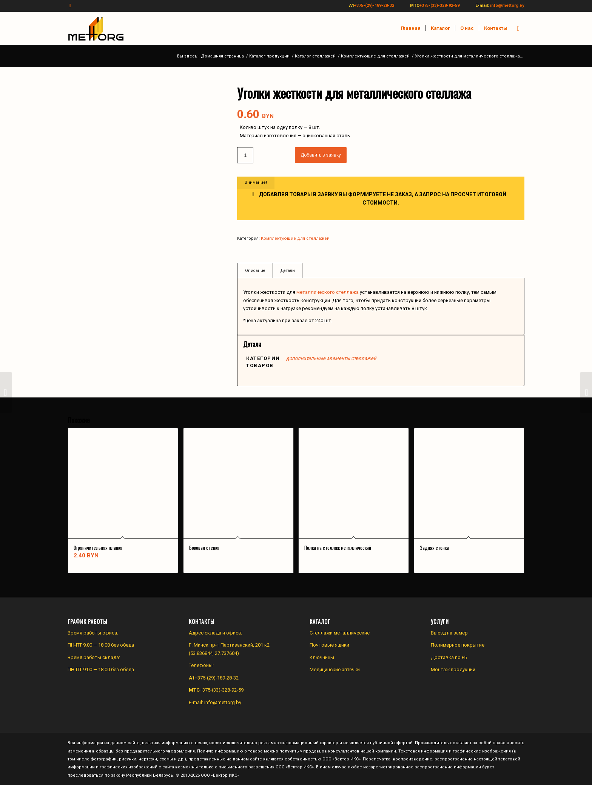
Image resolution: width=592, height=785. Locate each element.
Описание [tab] (255, 270)
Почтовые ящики (329, 645)
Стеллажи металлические (340, 633)
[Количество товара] (245, 155)
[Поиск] (518, 28)
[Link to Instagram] (70, 5)
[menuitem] (411, 28)
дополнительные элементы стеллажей (331, 358)
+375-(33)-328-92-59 (439, 5)
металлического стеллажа (327, 292)
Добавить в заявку (321, 155)
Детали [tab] (288, 270)
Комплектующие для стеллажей (295, 238)
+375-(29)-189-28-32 (374, 5)
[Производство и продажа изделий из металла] (96, 28)
